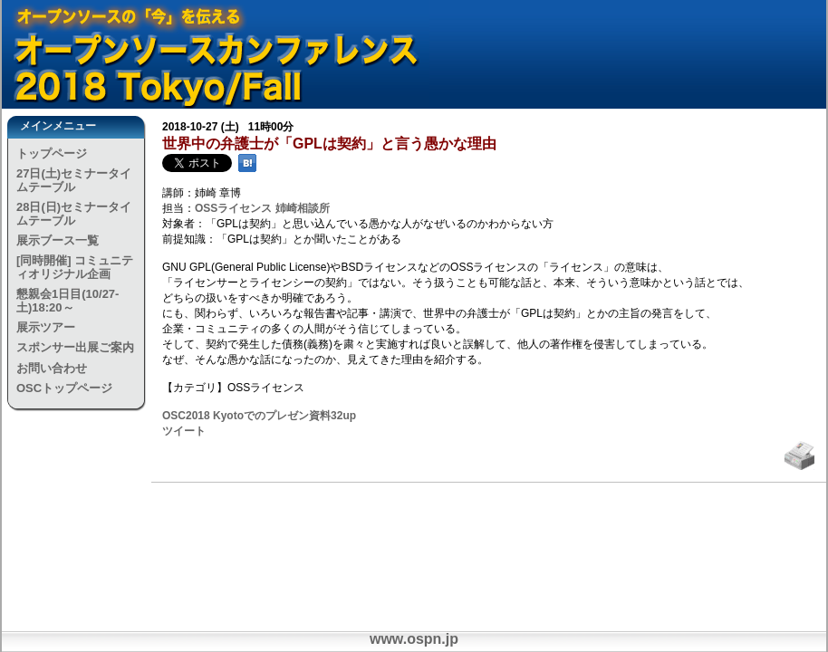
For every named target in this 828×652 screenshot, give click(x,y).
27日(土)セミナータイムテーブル (73, 180)
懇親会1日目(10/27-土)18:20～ (67, 300)
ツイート (184, 431)
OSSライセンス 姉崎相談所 (262, 208)
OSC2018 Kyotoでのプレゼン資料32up (259, 415)
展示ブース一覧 (57, 240)
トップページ (51, 153)
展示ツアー (45, 327)
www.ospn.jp (414, 639)
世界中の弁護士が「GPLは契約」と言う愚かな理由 (329, 143)
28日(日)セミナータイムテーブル (73, 213)
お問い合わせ (51, 368)
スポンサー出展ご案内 (75, 347)
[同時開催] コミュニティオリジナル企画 (74, 267)
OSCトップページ (64, 388)
